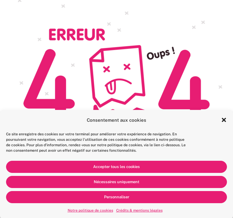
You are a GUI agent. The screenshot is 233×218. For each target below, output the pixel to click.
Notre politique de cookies (90, 212)
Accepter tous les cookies (116, 168)
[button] (224, 121)
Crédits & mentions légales (139, 212)
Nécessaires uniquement (116, 183)
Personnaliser (116, 198)
